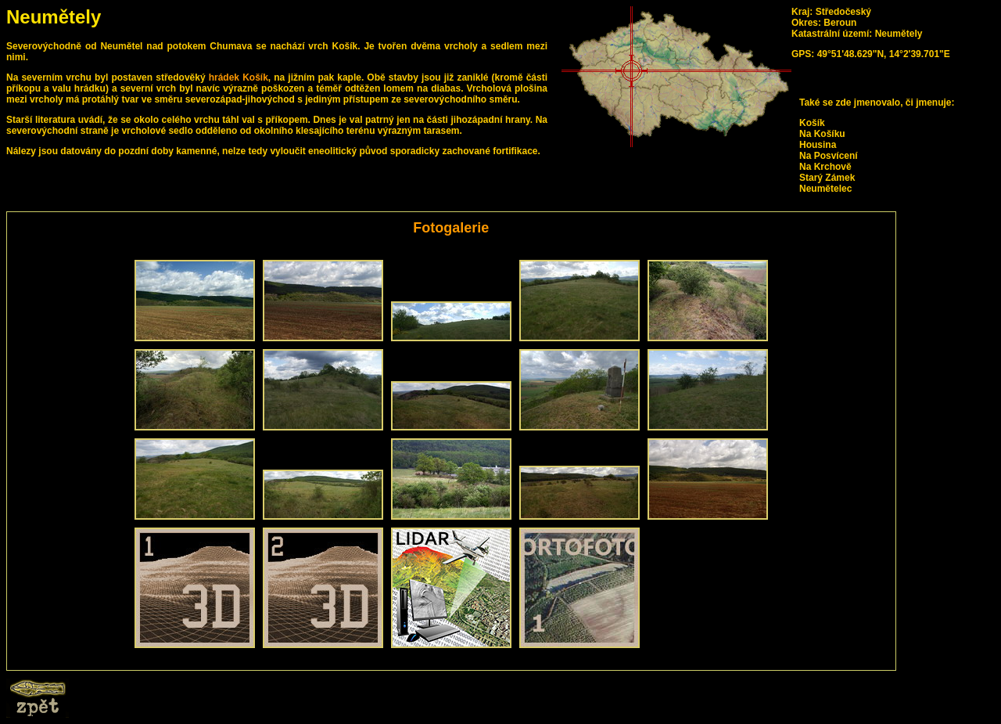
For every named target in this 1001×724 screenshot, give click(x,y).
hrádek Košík (238, 77)
